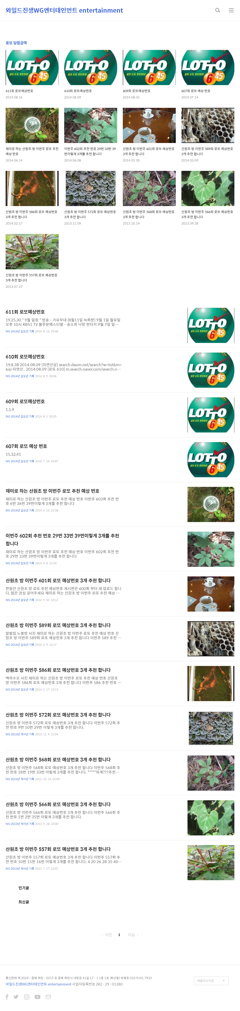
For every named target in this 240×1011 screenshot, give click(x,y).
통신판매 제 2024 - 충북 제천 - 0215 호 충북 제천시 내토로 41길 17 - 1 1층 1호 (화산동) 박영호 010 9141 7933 (79, 977)
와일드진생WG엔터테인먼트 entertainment (64, 10)
